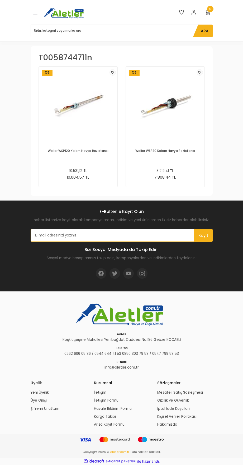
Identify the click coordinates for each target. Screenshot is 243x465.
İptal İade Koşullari (173, 408)
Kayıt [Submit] (203, 235)
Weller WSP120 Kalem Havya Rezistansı (78, 151)
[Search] (122, 31)
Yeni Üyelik (40, 392)
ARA (204, 31)
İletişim (100, 392)
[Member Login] (193, 12)
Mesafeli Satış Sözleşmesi (180, 392)
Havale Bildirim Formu (113, 408)
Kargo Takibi (105, 416)
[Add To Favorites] (112, 72)
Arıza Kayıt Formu (109, 424)
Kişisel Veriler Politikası (177, 416)
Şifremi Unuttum (45, 408)
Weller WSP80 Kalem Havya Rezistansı (165, 151)
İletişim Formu (106, 400)
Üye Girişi (39, 400)
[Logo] (64, 13)
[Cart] (208, 12)
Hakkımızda (167, 424)
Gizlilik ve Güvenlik (173, 400)
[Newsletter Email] (122, 235)
